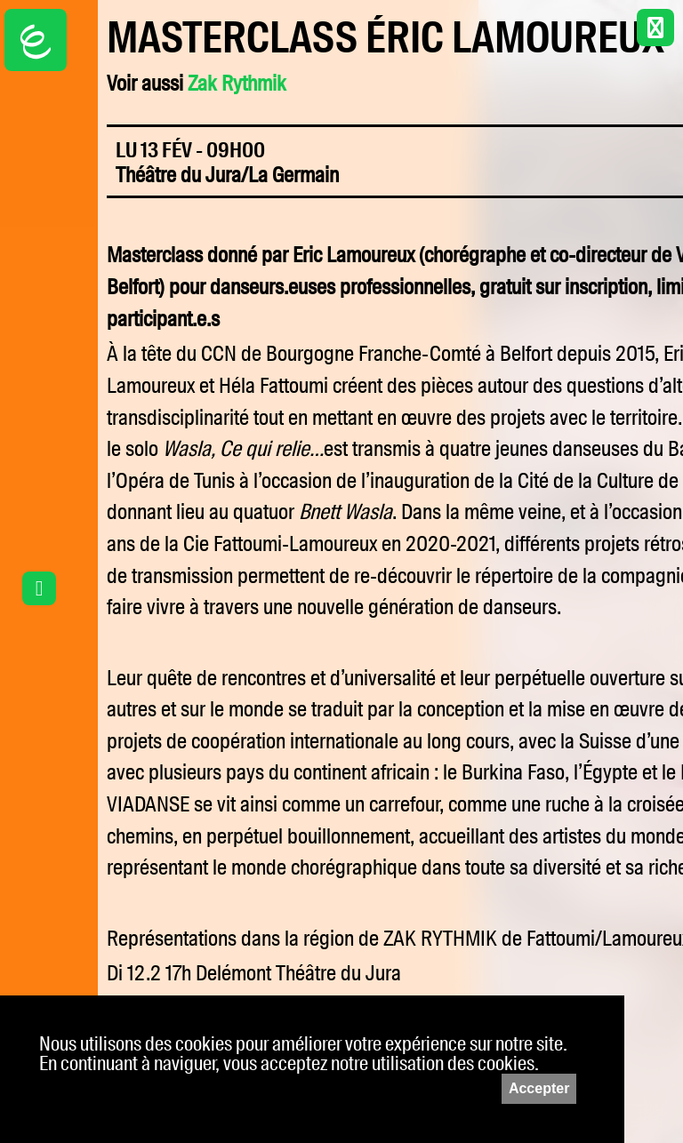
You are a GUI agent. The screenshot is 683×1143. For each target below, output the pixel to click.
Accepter (539, 1088)
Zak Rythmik (237, 83)
